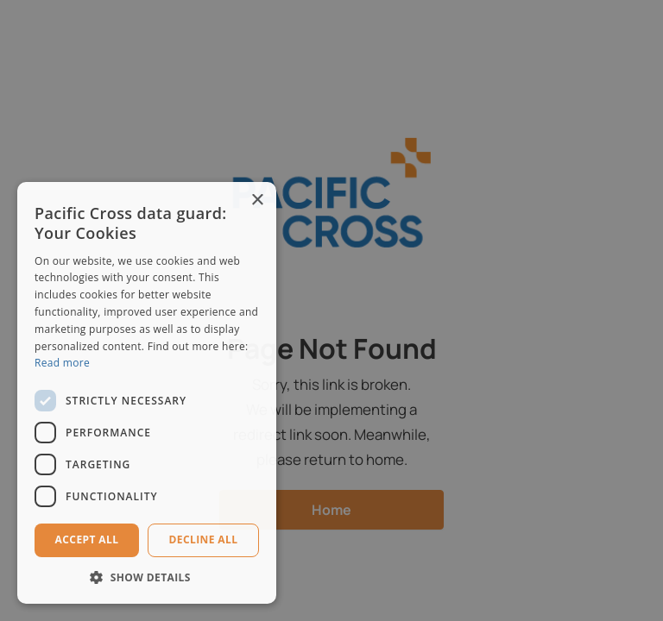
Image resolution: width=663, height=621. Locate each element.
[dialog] (331, 310)
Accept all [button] (87, 539)
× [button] (256, 200)
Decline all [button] (203, 539)
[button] (147, 577)
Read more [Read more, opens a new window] (62, 362)
